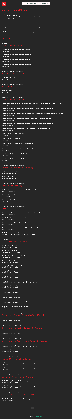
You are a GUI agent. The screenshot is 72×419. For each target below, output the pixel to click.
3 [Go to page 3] (39, 408)
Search (4, 25)
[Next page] (42, 408)
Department (40, 25)
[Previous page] (29, 408)
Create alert (10, 18)
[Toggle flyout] (68, 27)
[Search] (18, 27)
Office (4, 31)
